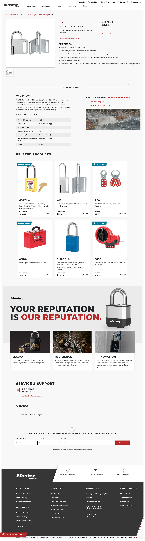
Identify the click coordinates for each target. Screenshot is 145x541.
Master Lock (125, 494)
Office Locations (57, 517)
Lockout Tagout (32, 15)
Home (6, 15)
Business (22, 507)
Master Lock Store (23, 502)
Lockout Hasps (44, 15)
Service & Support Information (69, 38)
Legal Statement (69, 537)
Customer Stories (93, 502)
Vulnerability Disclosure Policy (86, 537)
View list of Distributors (110, 34)
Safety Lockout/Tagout (101, 105)
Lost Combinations (58, 502)
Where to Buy (21, 498)
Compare (47, 213)
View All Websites (127, 505)
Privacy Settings (56, 537)
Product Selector (23, 494)
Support (57, 488)
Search (85, 6)
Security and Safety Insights (97, 494)
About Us (92, 488)
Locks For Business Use (17, 15)
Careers (89, 498)
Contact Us (55, 513)
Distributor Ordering (24, 521)
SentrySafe (124, 502)
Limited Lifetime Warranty (32, 396)
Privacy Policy (44, 537)
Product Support (57, 494)
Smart (20, 526)
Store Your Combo (58, 509)
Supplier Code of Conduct (118, 537)
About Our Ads (103, 537)
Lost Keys (55, 498)
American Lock (126, 498)
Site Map (132, 537)
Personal (23, 488)
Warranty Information (59, 505)
